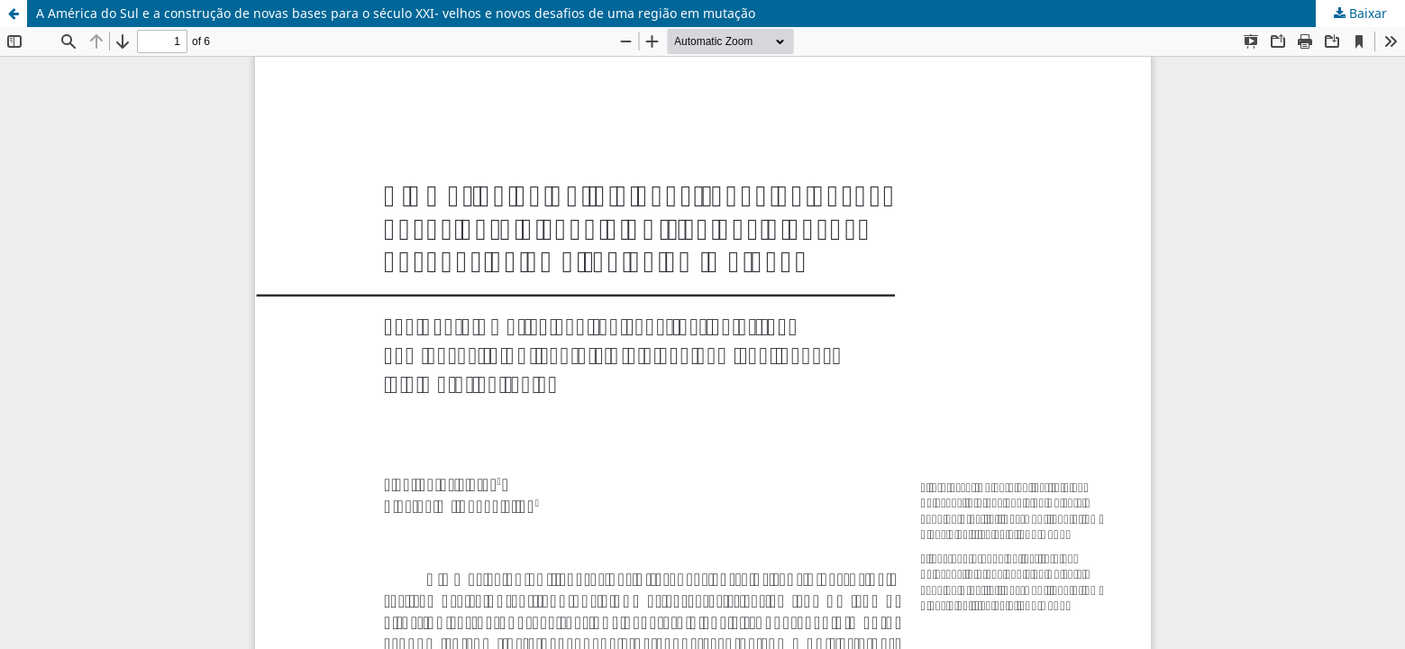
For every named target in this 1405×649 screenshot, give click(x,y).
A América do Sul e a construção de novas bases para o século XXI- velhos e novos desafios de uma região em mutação (395, 13)
